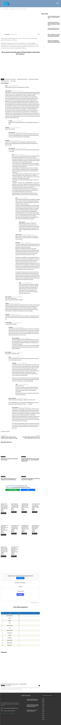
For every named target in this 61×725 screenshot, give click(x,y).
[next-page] (44, 47)
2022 (43, 706)
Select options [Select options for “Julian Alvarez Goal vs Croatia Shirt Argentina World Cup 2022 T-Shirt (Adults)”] (14, 533)
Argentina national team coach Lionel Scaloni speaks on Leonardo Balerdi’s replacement (30, 459)
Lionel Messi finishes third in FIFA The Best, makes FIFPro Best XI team (31, 437)
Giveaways (2, 685)
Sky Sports (36, 46)
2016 (43, 717)
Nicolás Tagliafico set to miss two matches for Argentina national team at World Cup (54, 35)
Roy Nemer (7, 34)
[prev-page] (42, 47)
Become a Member (13, 489)
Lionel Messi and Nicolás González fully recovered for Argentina (30, 479)
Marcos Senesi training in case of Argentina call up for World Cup (8, 479)
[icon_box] (8, 710)
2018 (43, 713)
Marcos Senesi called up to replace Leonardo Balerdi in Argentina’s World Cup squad (54, 41)
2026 (43, 698)
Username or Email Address (20, 582)
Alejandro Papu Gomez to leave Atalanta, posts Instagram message (9, 437)
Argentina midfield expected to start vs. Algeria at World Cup (54, 17)
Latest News (3, 456)
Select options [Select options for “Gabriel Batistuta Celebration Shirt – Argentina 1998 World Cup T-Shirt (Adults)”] (24, 533)
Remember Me (20, 591)
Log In (28, 489)
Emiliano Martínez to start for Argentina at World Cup (54, 29)
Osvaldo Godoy (8, 685)
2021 (43, 708)
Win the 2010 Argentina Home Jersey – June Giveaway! (13, 684)
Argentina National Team (22, 79)
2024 (43, 702)
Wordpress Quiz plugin (35, 602)
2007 (43, 719)
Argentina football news (10, 79)
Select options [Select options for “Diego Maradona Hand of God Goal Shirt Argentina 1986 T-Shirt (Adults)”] (34, 533)
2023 (43, 704)
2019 (43, 711)
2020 (43, 709)
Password (20, 586)
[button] (59, 1)
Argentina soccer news (33, 79)
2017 (43, 715)
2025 (43, 700)
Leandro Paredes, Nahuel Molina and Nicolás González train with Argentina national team (54, 24)
